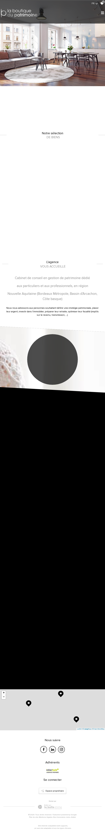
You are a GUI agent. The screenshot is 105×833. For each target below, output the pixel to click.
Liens (68, 817)
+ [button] (4, 693)
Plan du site (33, 817)
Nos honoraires (59, 817)
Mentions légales (45, 817)
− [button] (4, 697)
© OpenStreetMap (98, 729)
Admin (73, 817)
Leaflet (79, 729)
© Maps (87, 729)
